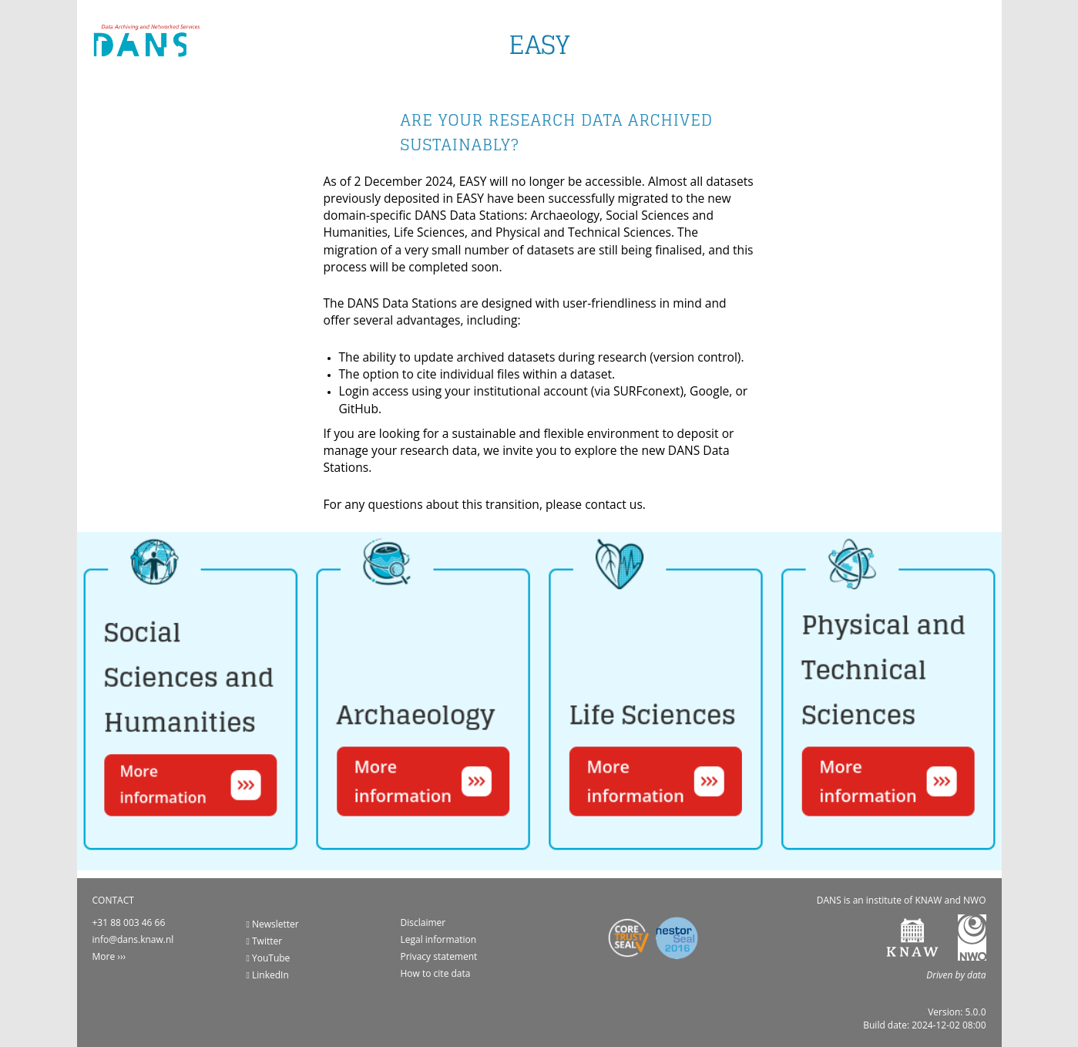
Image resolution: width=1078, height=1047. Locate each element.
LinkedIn (268, 974)
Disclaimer (423, 922)
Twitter (265, 941)
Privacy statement (439, 956)
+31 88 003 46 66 (129, 922)
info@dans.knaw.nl (133, 939)
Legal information (439, 939)
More (104, 956)
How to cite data (436, 973)
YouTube (268, 958)
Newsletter (273, 924)
